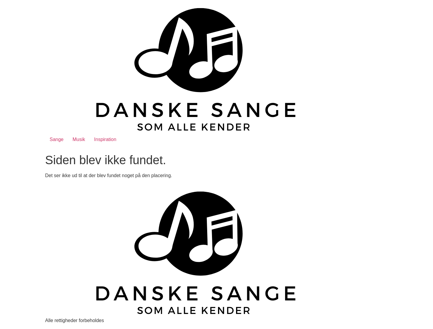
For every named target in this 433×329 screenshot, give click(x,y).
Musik (78, 139)
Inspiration (105, 139)
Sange (56, 139)
